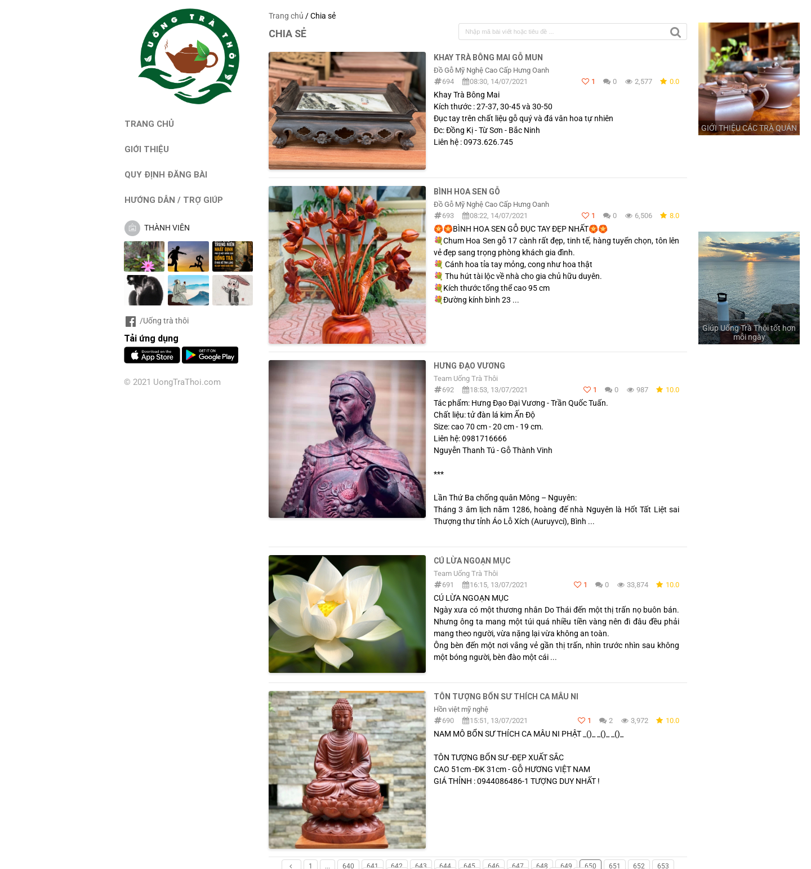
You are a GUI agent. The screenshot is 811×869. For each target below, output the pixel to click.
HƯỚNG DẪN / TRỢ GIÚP (173, 199)
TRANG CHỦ (149, 123)
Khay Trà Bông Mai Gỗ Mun (488, 57)
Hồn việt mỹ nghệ (461, 709)
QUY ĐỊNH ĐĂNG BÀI (165, 174)
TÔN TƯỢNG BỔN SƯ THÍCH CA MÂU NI (506, 696)
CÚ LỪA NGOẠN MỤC (472, 561)
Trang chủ (286, 15)
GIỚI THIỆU (146, 149)
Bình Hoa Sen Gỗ (467, 192)
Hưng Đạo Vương (469, 366)
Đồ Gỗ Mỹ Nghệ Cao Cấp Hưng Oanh (491, 70)
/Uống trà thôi (156, 320)
